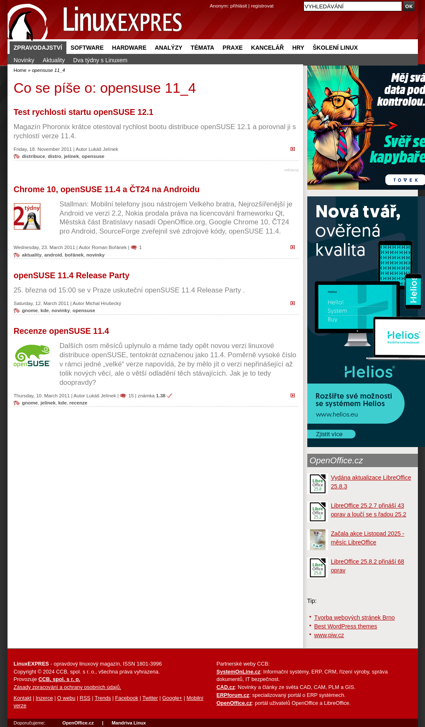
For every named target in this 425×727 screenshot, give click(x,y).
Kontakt (23, 698)
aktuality (32, 254)
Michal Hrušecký (103, 303)
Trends (103, 698)
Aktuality (54, 60)
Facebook (126, 698)
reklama (291, 170)
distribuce (33, 156)
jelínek (71, 156)
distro (54, 156)
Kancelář (267, 47)
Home (20, 70)
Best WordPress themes (345, 626)
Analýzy (168, 47)
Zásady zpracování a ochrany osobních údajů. (67, 687)
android (53, 254)
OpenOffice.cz (336, 460)
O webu (66, 698)
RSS (85, 698)
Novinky (24, 60)
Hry (298, 47)
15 (131, 395)
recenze (78, 402)
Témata (202, 47)
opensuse (93, 156)
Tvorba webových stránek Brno (354, 617)
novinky (95, 254)
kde (44, 310)
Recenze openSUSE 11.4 (61, 331)
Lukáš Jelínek (103, 149)
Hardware (129, 47)
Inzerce (44, 698)
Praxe (233, 47)
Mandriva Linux (128, 722)
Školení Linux (335, 47)
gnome (30, 310)
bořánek (74, 254)
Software (87, 47)
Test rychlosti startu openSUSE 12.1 (84, 112)
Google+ (172, 698)
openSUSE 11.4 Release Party (72, 275)
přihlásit (238, 5)
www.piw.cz (329, 635)
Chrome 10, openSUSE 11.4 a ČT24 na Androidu (107, 189)
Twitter (150, 698)
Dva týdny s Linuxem (100, 60)
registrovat (262, 5)
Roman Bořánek (109, 247)
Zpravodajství (38, 47)
